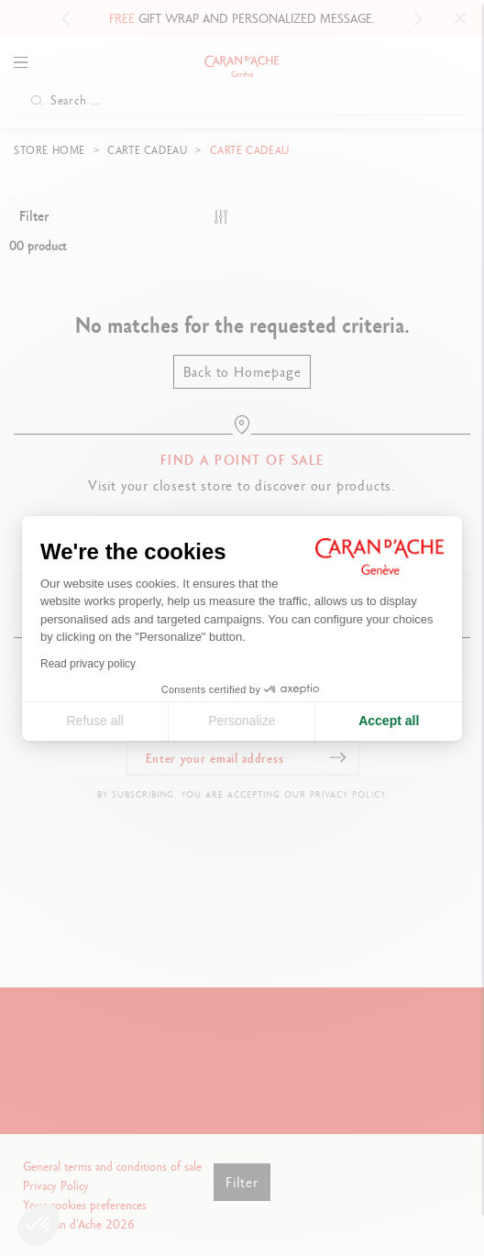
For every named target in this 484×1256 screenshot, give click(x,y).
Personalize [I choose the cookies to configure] (241, 720)
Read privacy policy (88, 663)
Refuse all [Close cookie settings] (94, 720)
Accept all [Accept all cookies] (388, 720)
